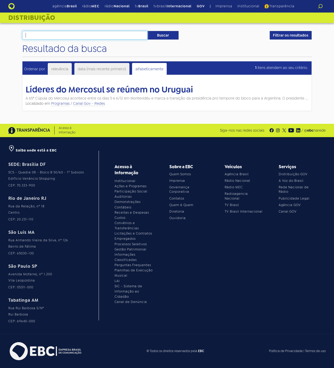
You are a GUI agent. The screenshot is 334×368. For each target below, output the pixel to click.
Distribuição (31, 18)
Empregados (125, 239)
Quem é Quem (181, 205)
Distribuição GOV (293, 174)
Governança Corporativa (179, 189)
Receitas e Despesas (132, 213)
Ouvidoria (177, 218)
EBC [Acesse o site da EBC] (201, 351)
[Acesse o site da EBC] (44, 351)
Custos (120, 218)
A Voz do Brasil (291, 181)
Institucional (248, 6)
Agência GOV (290, 205)
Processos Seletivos (131, 244)
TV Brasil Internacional (244, 211)
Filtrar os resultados (290, 35)
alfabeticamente (149, 69)
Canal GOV (288, 211)
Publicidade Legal (294, 198)
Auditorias (123, 197)
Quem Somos (180, 174)
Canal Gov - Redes (89, 103)
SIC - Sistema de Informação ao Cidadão (128, 291)
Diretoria (176, 211)
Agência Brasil (237, 174)
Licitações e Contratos (133, 233)
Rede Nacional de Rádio (294, 189)
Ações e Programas (131, 186)
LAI (117, 281)
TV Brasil (232, 205)
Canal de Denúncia (131, 302)
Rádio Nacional (237, 181)
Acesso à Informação (67, 130)
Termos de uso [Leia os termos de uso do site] (315, 351)
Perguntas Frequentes (133, 265)
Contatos (176, 198)
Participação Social (131, 191)
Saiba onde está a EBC (32, 150)
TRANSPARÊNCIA (29, 130)
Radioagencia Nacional (236, 196)
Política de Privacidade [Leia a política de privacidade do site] (286, 351)
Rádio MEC (234, 187)
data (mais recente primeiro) (102, 69)
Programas (60, 103)
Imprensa (224, 6)
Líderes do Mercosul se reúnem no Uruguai (109, 89)
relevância (59, 69)
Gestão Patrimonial (130, 249)
